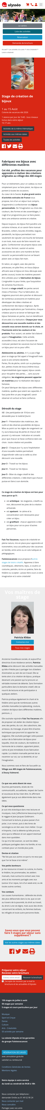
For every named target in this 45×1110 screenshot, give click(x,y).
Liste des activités (22, 31)
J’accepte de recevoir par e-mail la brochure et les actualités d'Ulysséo (20, 982)
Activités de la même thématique (18, 128)
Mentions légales (9, 1070)
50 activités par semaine (12, 1031)
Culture (5, 1024)
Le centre (22, 25)
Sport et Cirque (8, 1017)
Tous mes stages (22, 648)
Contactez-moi (22, 642)
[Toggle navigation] (41, 5)
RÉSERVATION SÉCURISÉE (14, 1052)
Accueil (4, 49)
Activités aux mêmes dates (15, 134)
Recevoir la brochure (32, 977)
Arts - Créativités (9, 1028)
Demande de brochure (22, 43)
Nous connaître (8, 1104)
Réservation (22, 37)
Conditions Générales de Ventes (16, 1067)
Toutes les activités (11, 139)
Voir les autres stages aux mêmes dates (22, 942)
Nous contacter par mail (12, 1101)
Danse (4, 1021)
